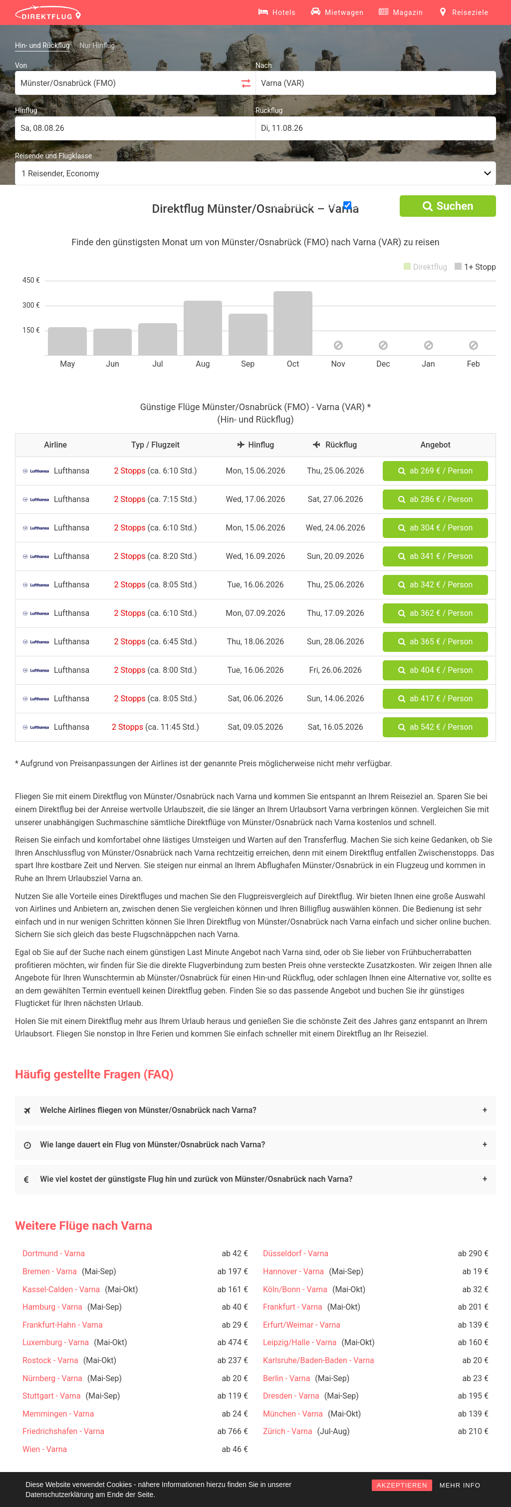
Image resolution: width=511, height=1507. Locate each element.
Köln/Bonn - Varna (295, 1289)
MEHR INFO (460, 1485)
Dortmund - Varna (53, 1253)
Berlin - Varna (286, 1378)
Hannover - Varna (293, 1271)
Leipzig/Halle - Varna (300, 1342)
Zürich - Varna (287, 1431)
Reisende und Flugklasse (53, 156)
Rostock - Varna (50, 1360)
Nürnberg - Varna (52, 1378)
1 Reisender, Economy (60, 173)
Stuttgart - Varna (51, 1396)
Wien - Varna (44, 1449)
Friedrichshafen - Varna (63, 1431)
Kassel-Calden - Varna (61, 1289)
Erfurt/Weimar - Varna (301, 1325)
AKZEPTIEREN (402, 1485)
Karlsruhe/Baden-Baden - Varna (318, 1360)
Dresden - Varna (291, 1396)
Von (21, 65)
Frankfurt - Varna (292, 1307)
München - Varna (293, 1414)
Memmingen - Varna (58, 1414)
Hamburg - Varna (52, 1307)
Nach (264, 65)
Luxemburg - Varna (55, 1342)
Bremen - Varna (49, 1271)
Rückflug (269, 110)
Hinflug (26, 110)
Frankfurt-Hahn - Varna (62, 1325)
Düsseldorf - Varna (295, 1253)
